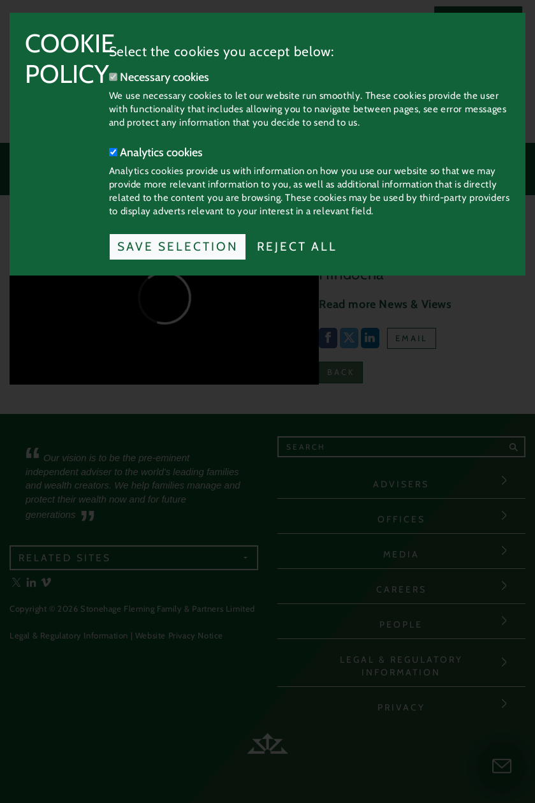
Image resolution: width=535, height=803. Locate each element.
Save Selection (177, 246)
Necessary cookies (159, 77)
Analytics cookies (156, 152)
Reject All (297, 246)
